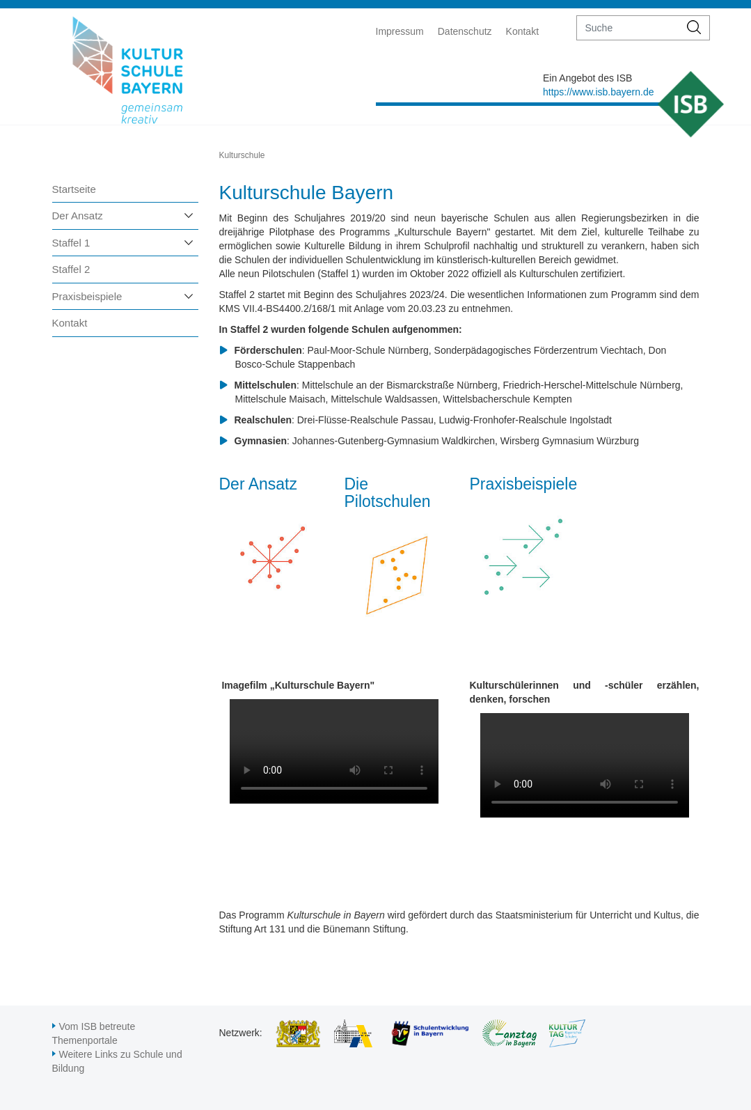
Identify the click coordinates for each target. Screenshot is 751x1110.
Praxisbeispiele (87, 296)
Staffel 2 (71, 269)
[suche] (628, 28)
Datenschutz (465, 31)
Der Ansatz (77, 215)
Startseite (74, 189)
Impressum (400, 31)
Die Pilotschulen (388, 492)
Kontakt (522, 31)
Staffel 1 (71, 243)
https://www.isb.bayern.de (598, 91)
